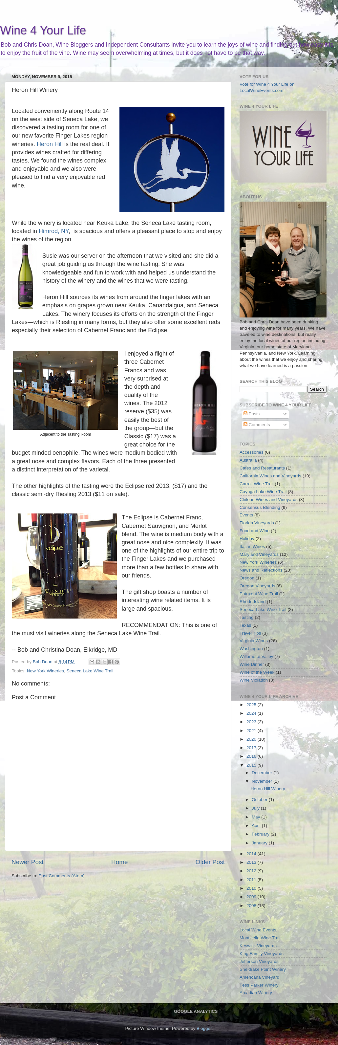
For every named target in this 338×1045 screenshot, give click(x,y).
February (261, 834)
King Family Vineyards (262, 953)
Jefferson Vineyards (259, 961)
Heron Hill (50, 144)
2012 (252, 870)
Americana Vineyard (259, 977)
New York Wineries (45, 670)
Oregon (247, 578)
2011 (252, 879)
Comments (256, 424)
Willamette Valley (256, 656)
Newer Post (27, 862)
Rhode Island (253, 601)
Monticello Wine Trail (260, 937)
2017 (252, 747)
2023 (252, 721)
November (262, 781)
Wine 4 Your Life (43, 30)
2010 (252, 888)
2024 (252, 713)
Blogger (204, 1028)
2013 (252, 862)
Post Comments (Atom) (62, 875)
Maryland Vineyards (259, 554)
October (260, 799)
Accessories (252, 452)
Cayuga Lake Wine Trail (263, 491)
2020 (252, 739)
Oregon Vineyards (257, 585)
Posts (251, 413)
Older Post (210, 862)
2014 (252, 853)
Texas (245, 625)
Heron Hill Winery (268, 788)
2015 (252, 765)
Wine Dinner (252, 664)
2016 (252, 756)
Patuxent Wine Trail (259, 593)
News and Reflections (261, 570)
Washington (251, 648)
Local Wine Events (258, 929)
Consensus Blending (260, 507)
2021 (252, 730)
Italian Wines (252, 546)
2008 (252, 905)
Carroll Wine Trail (257, 483)
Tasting (247, 617)
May (256, 817)
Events (246, 514)
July (256, 808)
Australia (248, 460)
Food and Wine (255, 530)
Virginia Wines (254, 640)
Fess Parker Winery (259, 985)
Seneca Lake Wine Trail (90, 670)
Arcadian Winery (256, 992)
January (260, 842)
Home (119, 862)
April (257, 825)
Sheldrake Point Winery (263, 969)
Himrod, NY (54, 231)
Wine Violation (254, 680)
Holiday (247, 538)
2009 (252, 896)
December (262, 772)
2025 (252, 704)
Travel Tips (250, 633)
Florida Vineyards (257, 522)
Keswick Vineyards (258, 945)
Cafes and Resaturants (262, 468)
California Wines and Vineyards (270, 475)
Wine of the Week (257, 672)
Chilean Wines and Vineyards (269, 499)
